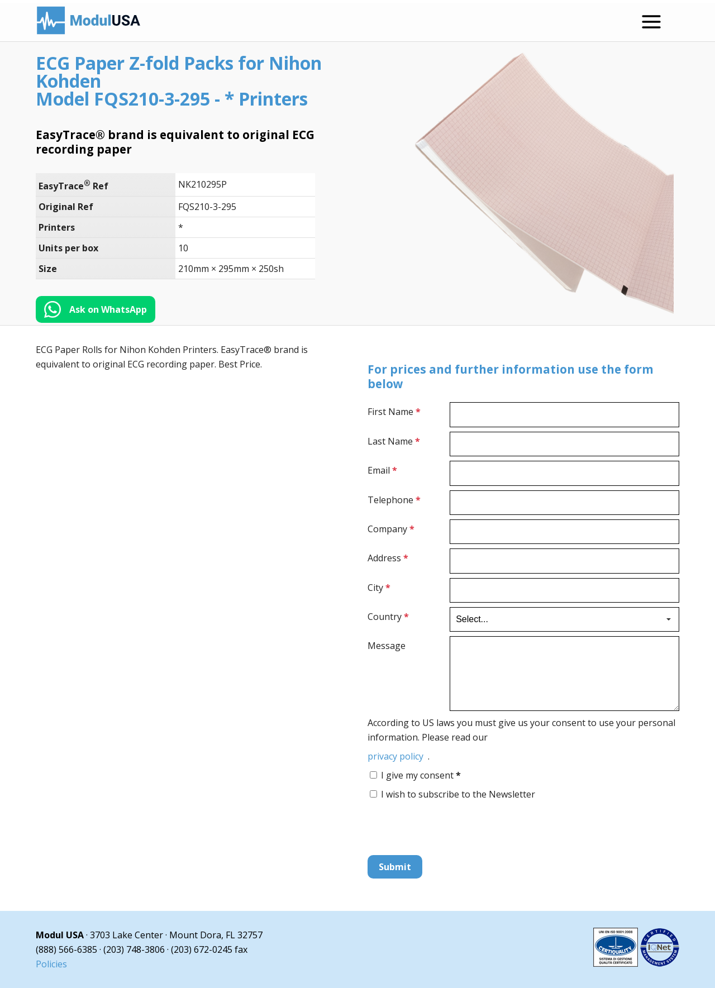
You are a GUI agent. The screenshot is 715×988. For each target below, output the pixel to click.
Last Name (394, 441)
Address (388, 558)
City (379, 587)
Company (391, 529)
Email (382, 470)
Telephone (394, 500)
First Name (394, 411)
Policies (51, 964)
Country (388, 616)
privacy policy (395, 756)
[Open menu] (651, 22)
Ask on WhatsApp (108, 309)
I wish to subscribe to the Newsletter (458, 794)
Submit (395, 867)
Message (387, 645)
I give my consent (421, 775)
